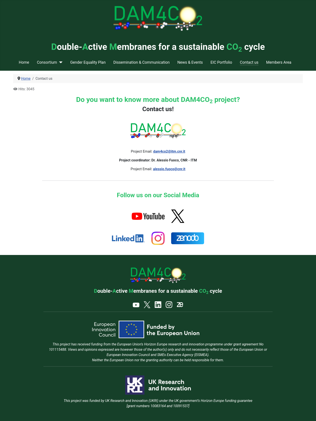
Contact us (249, 62)
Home (24, 62)
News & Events (190, 62)
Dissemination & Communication (141, 62)
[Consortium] (60, 62)
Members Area (278, 62)
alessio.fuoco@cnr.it (169, 169)
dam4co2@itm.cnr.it (169, 151)
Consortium (47, 62)
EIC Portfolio (221, 62)
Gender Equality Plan (88, 62)
